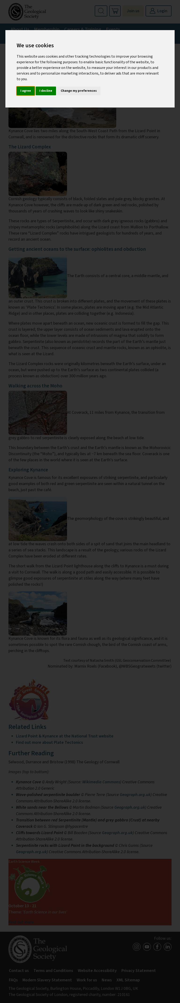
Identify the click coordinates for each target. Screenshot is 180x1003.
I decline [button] (45, 90)
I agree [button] (25, 90)
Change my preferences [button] (79, 90)
